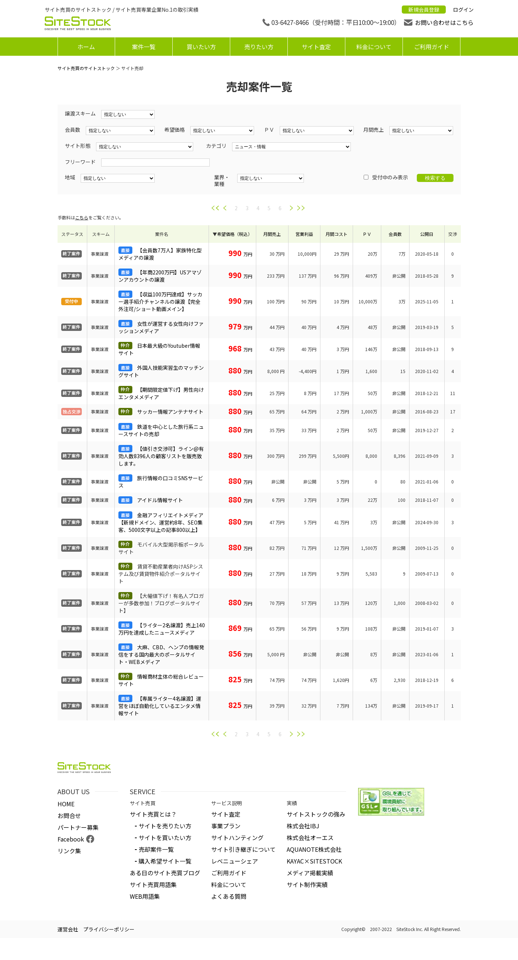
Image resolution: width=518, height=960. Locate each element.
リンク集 (69, 850)
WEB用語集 (145, 896)
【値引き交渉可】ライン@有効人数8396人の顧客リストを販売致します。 (161, 456)
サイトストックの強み (316, 814)
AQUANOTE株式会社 (314, 849)
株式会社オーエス (310, 837)
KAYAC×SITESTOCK (314, 861)
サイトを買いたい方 (165, 837)
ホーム (86, 46)
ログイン (463, 9)
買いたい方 (201, 46)
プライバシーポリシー (109, 929)
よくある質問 (228, 896)
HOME (66, 803)
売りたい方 (258, 46)
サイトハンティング (237, 837)
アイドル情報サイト (160, 500)
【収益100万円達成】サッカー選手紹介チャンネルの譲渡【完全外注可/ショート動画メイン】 (160, 302)
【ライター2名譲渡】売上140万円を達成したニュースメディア (161, 628)
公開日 (426, 234)
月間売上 (272, 234)
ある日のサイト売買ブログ (165, 872)
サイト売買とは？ (153, 814)
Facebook (71, 839)
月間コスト (337, 234)
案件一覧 (143, 46)
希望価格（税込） (234, 234)
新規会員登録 (423, 9)
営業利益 (304, 234)
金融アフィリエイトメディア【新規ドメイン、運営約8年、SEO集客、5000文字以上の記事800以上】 (160, 522)
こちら (81, 217)
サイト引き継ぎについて (243, 849)
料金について (374, 46)
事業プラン (225, 825)
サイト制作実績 (307, 884)
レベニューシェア (234, 861)
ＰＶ (367, 234)
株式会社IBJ (303, 825)
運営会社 (68, 929)
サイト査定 (316, 46)
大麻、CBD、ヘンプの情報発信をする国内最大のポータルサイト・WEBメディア (161, 654)
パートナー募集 (78, 827)
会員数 (395, 234)
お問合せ (69, 815)
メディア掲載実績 (310, 872)
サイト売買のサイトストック (86, 68)
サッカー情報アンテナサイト (170, 411)
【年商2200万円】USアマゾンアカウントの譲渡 (160, 276)
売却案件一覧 (156, 849)
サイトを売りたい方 (165, 825)
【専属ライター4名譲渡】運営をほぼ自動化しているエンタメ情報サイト (159, 706)
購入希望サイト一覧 (165, 861)
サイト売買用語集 (153, 884)
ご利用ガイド (431, 46)
